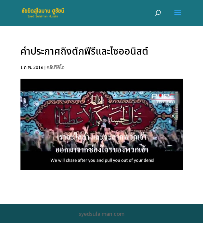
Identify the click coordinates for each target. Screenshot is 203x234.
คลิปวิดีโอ (55, 67)
